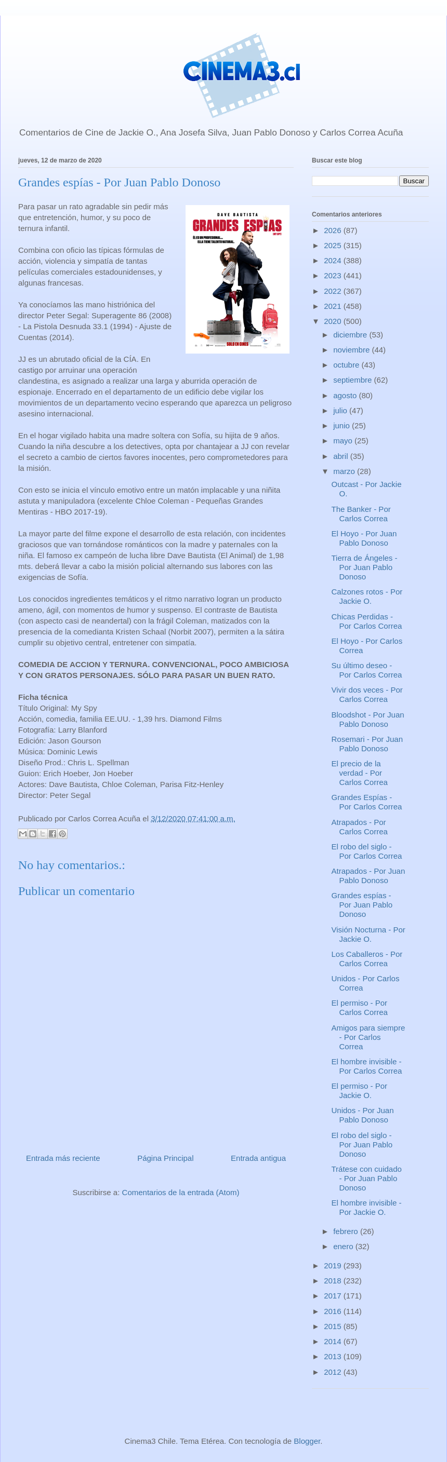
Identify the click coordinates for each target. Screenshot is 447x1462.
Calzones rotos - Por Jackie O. (367, 596)
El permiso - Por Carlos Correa (360, 1007)
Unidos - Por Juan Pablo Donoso (363, 1115)
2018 (334, 1280)
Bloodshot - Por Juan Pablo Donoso (368, 719)
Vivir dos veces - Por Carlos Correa (367, 694)
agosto (346, 395)
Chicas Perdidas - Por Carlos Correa (367, 621)
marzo (345, 471)
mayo (343, 440)
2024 (334, 260)
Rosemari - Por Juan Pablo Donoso (367, 744)
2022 (334, 291)
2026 (334, 230)
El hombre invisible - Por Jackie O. (367, 1207)
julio (341, 410)
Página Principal (165, 1158)
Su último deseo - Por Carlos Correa (367, 670)
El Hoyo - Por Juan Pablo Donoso (364, 538)
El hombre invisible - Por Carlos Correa (367, 1066)
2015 (334, 1326)
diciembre (351, 334)
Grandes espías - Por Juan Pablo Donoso (362, 904)
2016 (334, 1311)
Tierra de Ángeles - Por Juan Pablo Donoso (365, 567)
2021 (334, 306)
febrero (346, 1231)
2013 (334, 1356)
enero (344, 1246)
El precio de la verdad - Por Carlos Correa (360, 773)
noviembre (352, 349)
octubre (347, 364)
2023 (334, 275)
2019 (334, 1265)
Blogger (307, 1441)
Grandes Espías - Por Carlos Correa (367, 802)
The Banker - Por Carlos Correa (361, 514)
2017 (334, 1295)
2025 (334, 245)
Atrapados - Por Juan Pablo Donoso (368, 876)
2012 (334, 1372)
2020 (334, 321)
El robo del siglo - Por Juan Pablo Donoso (362, 1144)
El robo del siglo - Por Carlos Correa (367, 851)
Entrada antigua (258, 1158)
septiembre (353, 379)
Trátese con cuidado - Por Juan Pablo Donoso (367, 1178)
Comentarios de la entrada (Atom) (181, 1192)
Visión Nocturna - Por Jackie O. (368, 934)
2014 (334, 1341)
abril (341, 456)
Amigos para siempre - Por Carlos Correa (368, 1037)
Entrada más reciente (63, 1158)
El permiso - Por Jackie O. (360, 1090)
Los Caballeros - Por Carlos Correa (367, 959)
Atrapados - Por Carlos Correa (360, 827)
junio (342, 425)
